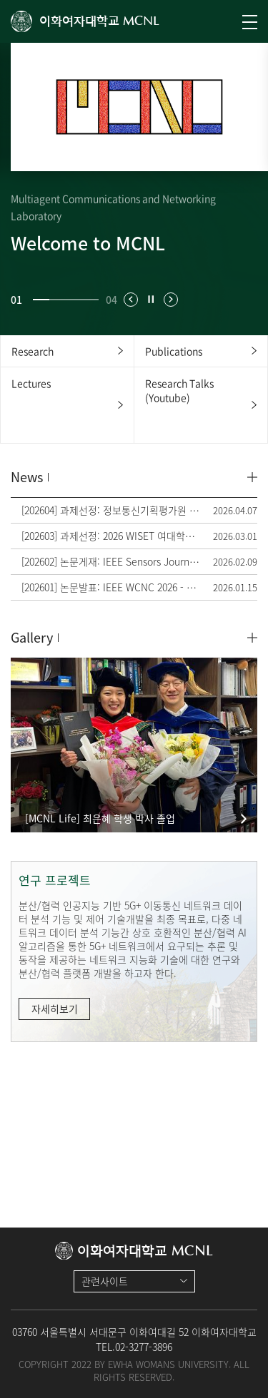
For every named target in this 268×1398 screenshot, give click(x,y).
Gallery (32, 637)
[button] (131, 299)
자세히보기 (54, 1008)
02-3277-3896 (143, 1347)
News (27, 476)
